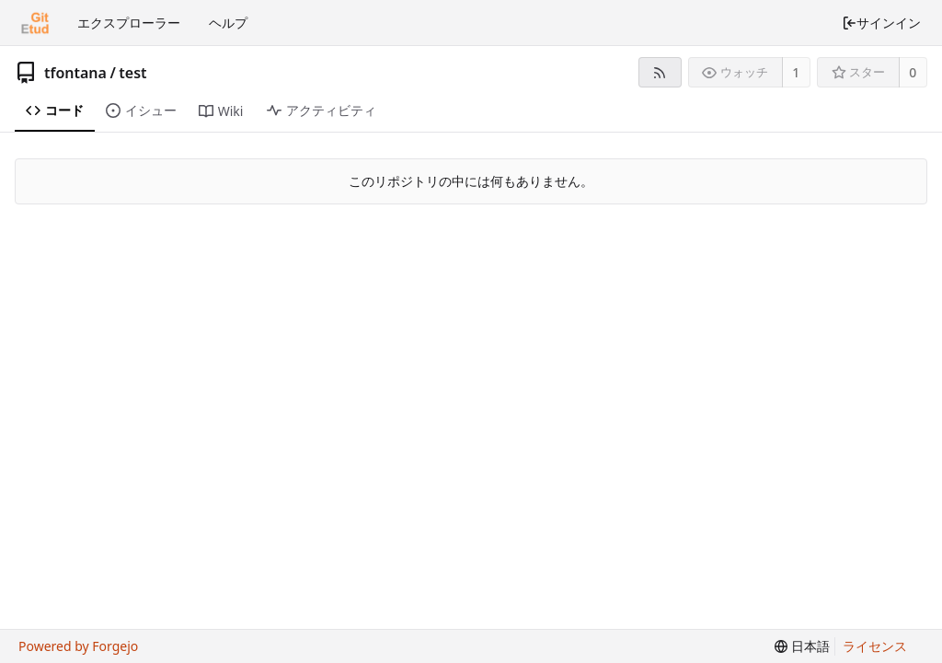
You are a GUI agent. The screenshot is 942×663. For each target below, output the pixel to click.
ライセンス (875, 646)
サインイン (881, 22)
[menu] (802, 646)
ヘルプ (228, 22)
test (132, 73)
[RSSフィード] (660, 72)
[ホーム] (35, 23)
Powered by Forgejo (78, 646)
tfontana (75, 73)
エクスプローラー (128, 22)
